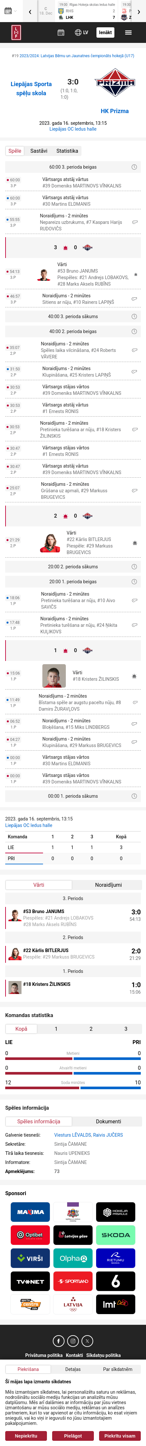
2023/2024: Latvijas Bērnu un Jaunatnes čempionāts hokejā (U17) (77, 56)
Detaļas (72, 1369)
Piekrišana (28, 1369)
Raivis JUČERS (108, 1135)
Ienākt (105, 32)
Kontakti (74, 1355)
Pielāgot (73, 1436)
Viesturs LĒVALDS (72, 1135)
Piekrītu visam (120, 1436)
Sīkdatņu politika (103, 1355)
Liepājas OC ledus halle (73, 129)
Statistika (67, 151)
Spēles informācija (38, 1121)
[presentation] (30, 11)
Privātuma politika (44, 1355)
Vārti (38, 885)
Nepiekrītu (26, 1436)
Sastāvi (38, 151)
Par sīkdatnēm (117, 1369)
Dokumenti (108, 1121)
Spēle (14, 151)
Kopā (21, 1029)
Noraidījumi (108, 885)
